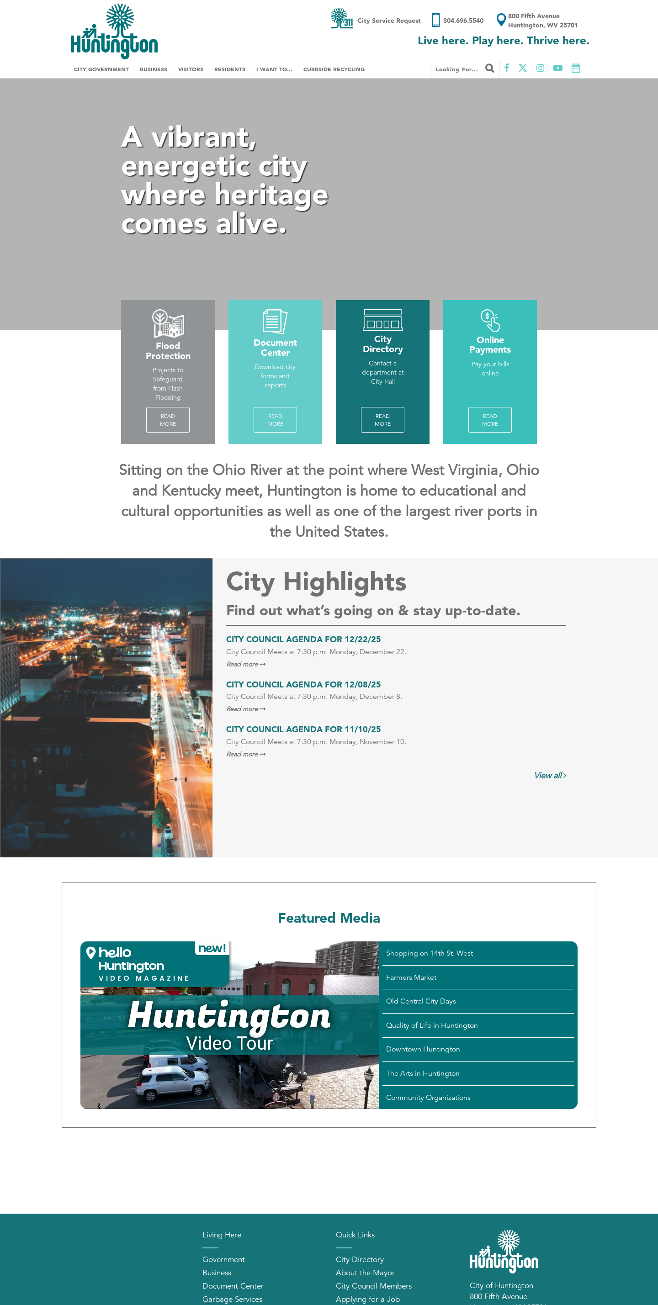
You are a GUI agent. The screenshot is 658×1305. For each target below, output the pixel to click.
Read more (275, 419)
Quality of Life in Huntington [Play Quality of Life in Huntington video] (432, 1025)
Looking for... (465, 68)
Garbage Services (232, 1299)
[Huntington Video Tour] (229, 1025)
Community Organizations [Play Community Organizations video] (428, 1097)
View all (550, 776)
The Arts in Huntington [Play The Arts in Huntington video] (423, 1073)
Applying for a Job (368, 1299)
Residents (229, 69)
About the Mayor (365, 1273)
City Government (101, 69)
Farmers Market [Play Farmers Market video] (411, 977)
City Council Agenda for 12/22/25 (303, 639)
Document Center (233, 1286)
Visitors (190, 69)
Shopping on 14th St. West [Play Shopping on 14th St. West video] (429, 953)
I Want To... (274, 69)
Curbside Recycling (334, 69)
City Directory (360, 1259)
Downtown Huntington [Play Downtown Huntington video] (423, 1049)
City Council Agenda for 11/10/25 (303, 729)
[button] (154, 964)
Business (153, 69)
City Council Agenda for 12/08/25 (303, 684)
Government (223, 1259)
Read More (168, 419)
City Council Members (374, 1286)
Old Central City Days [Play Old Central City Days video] (421, 1001)
